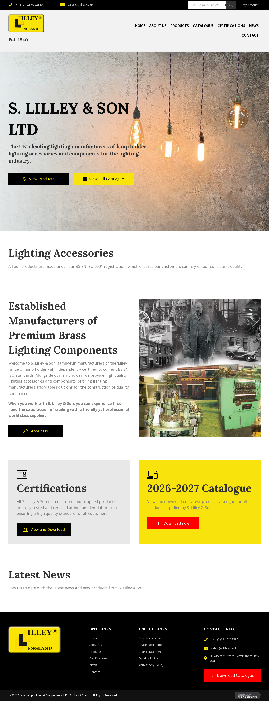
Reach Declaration (151, 645)
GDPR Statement (150, 652)
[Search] (231, 5)
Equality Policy (148, 658)
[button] (35, 431)
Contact (94, 672)
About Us (95, 645)
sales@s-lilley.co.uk (80, 4)
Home (93, 638)
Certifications (98, 658)
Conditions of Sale (151, 638)
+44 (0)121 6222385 (29, 4)
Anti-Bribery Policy (151, 665)
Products (95, 652)
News (93, 665)
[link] (250, 5)
